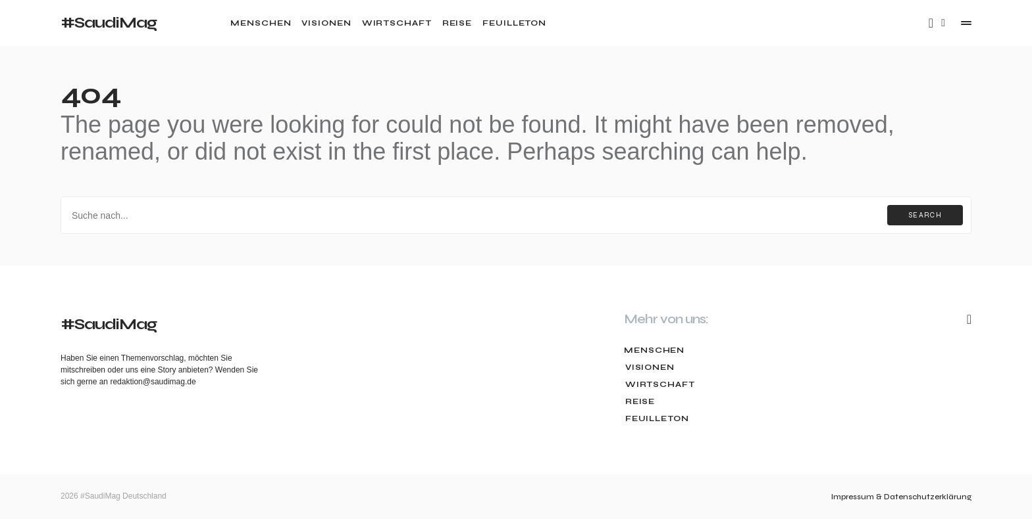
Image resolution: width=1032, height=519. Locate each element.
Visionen (648, 367)
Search (925, 215)
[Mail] (931, 23)
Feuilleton (656, 418)
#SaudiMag (109, 22)
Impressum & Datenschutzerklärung (901, 497)
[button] (943, 23)
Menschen (654, 350)
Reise (639, 401)
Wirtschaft (659, 384)
